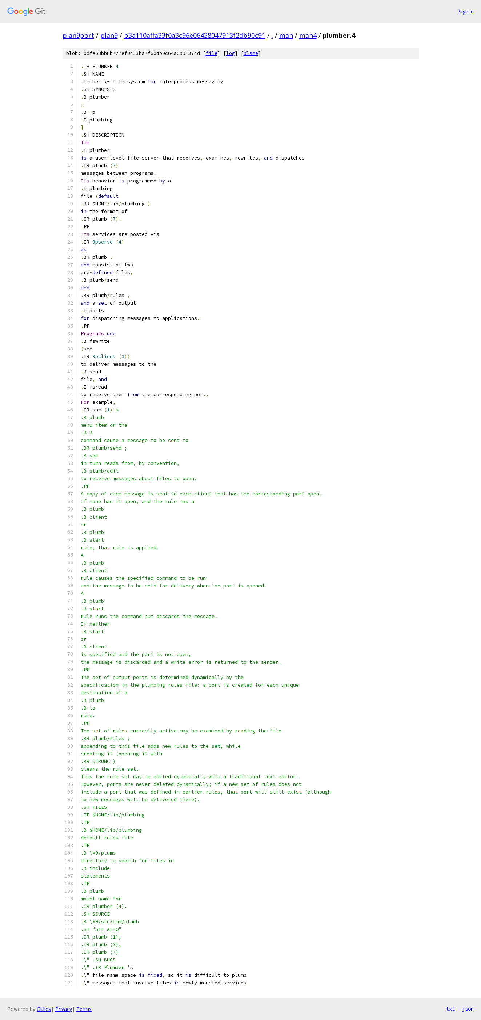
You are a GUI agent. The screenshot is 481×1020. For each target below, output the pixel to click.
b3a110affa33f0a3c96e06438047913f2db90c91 (194, 35)
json (468, 1008)
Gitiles (44, 1008)
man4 (308, 35)
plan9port (78, 35)
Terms (84, 1008)
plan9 (109, 35)
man (286, 35)
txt (450, 1008)
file (211, 53)
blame (251, 53)
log (230, 53)
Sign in (466, 11)
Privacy (63, 1008)
